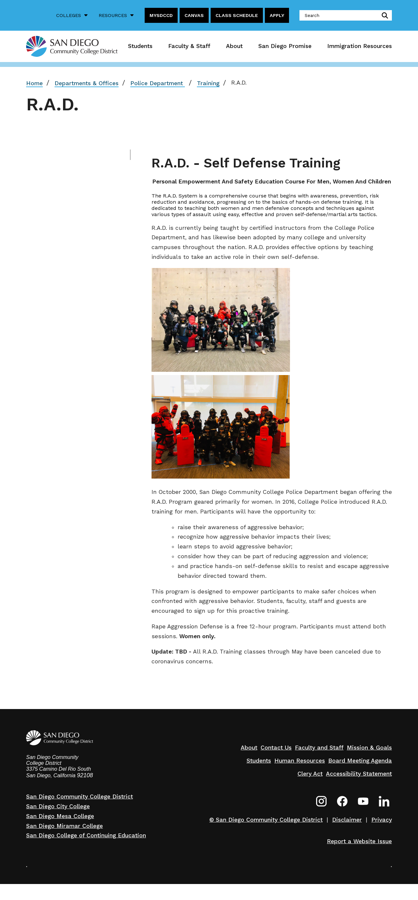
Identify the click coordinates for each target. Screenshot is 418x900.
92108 (85, 775)
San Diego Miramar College (64, 826)
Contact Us (276, 747)
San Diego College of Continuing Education (86, 835)
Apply (277, 15)
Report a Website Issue (359, 841)
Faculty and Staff (319, 747)
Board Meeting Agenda (360, 760)
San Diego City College (58, 806)
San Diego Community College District (79, 796)
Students (140, 46)
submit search (383, 15)
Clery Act (310, 773)
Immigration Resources (359, 46)
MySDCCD (161, 15)
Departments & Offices (87, 83)
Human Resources (299, 760)
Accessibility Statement (359, 773)
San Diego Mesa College (60, 816)
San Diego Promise (285, 46)
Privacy (381, 819)
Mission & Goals (369, 747)
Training (208, 83)
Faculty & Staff (189, 46)
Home (34, 83)
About (234, 46)
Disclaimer (347, 819)
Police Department (157, 83)
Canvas (194, 15)
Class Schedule (237, 15)
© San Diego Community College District (266, 819)
